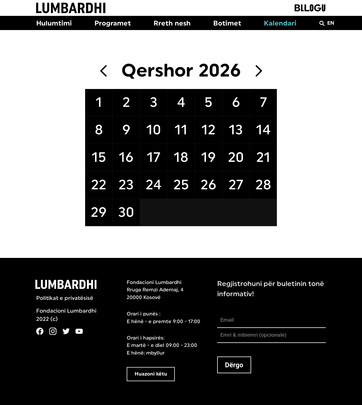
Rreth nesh (172, 23)
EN (330, 23)
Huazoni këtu (151, 374)
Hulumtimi (54, 23)
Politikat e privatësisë (64, 298)
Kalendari (280, 23)
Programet (112, 23)
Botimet (227, 23)
